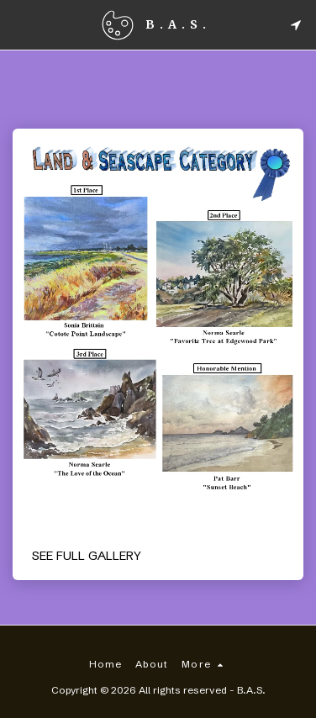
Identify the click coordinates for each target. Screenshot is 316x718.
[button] (18, 24)
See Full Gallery (86, 555)
